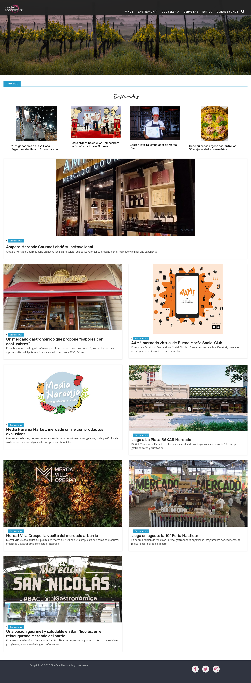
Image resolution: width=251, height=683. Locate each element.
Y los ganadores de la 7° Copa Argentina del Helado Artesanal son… (35, 147)
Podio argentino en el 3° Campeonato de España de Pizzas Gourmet (95, 144)
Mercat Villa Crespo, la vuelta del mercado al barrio (52, 535)
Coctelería (170, 11)
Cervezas (191, 11)
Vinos (129, 11)
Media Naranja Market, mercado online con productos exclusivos (54, 431)
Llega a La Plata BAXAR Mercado (161, 439)
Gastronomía (148, 11)
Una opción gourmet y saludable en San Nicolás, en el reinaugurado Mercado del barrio (54, 633)
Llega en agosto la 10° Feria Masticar (164, 535)
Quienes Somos (227, 11)
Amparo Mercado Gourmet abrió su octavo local (49, 247)
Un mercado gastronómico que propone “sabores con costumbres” (54, 341)
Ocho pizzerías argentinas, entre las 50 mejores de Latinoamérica (212, 147)
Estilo (207, 11)
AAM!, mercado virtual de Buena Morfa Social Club (176, 343)
